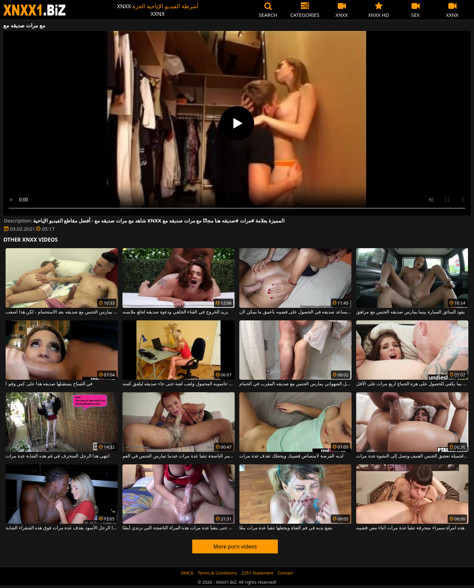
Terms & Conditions (217, 573)
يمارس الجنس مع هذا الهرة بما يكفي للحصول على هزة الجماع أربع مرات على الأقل (412, 384)
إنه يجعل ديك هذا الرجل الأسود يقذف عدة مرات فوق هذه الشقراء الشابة (62, 528)
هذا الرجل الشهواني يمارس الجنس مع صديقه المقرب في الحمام (295, 384)
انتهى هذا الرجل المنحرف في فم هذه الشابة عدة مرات (58, 456)
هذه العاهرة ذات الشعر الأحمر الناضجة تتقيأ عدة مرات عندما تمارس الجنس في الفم (178, 456)
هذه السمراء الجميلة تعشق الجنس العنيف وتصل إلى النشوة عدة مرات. (412, 456)
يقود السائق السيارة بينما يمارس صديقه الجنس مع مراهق (410, 312)
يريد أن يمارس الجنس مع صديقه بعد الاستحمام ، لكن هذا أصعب (62, 312)
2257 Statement (257, 573)
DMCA (187, 573)
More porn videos (235, 546)
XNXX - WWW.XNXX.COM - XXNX (34, 10)
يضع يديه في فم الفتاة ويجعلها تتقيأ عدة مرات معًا (285, 528)
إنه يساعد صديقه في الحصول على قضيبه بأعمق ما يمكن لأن (295, 312)
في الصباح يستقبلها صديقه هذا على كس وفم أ (49, 384)
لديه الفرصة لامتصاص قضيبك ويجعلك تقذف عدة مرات (291, 456)
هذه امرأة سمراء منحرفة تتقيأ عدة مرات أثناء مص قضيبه (410, 528)
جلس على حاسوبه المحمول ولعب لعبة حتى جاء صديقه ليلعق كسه (178, 384)
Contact (285, 573)
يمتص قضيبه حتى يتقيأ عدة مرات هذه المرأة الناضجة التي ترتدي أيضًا (178, 528)
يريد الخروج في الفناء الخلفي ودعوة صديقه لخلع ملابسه (175, 312)
